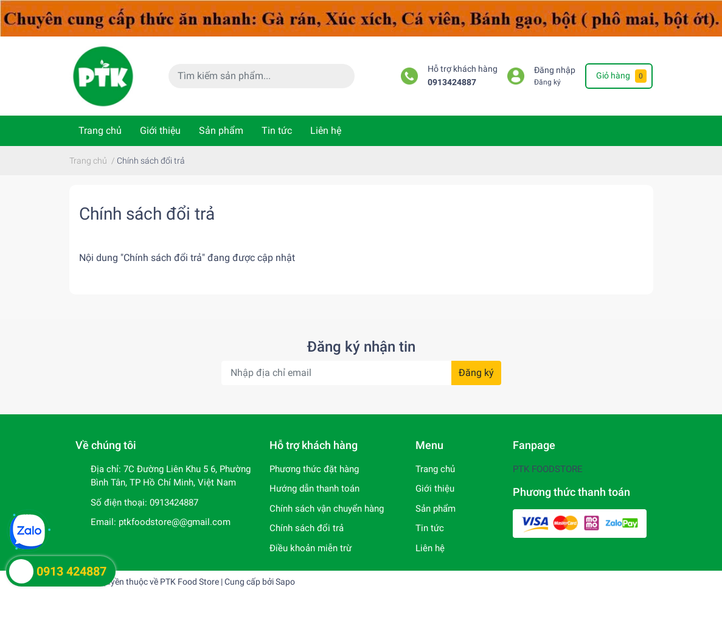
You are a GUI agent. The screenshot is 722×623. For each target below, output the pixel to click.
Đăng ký (547, 82)
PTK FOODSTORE (548, 469)
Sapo (285, 581)
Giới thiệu (160, 130)
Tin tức (277, 130)
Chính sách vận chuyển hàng (326, 508)
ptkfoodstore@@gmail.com (175, 522)
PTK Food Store (189, 581)
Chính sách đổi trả (147, 214)
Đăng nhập (554, 70)
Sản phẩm (221, 130)
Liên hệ (325, 130)
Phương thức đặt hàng (314, 469)
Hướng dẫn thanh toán (314, 488)
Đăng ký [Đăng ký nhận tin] (476, 372)
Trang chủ (100, 130)
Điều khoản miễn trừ (310, 548)
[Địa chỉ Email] (361, 373)
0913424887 (452, 82)
